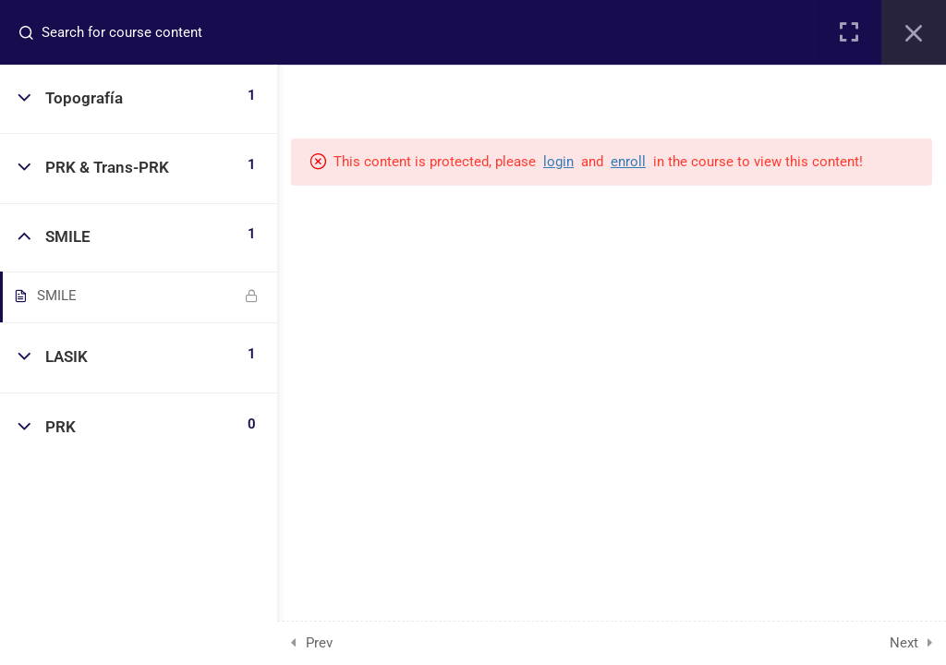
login (558, 161)
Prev (319, 643)
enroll (628, 161)
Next (904, 643)
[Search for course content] (33, 32)
